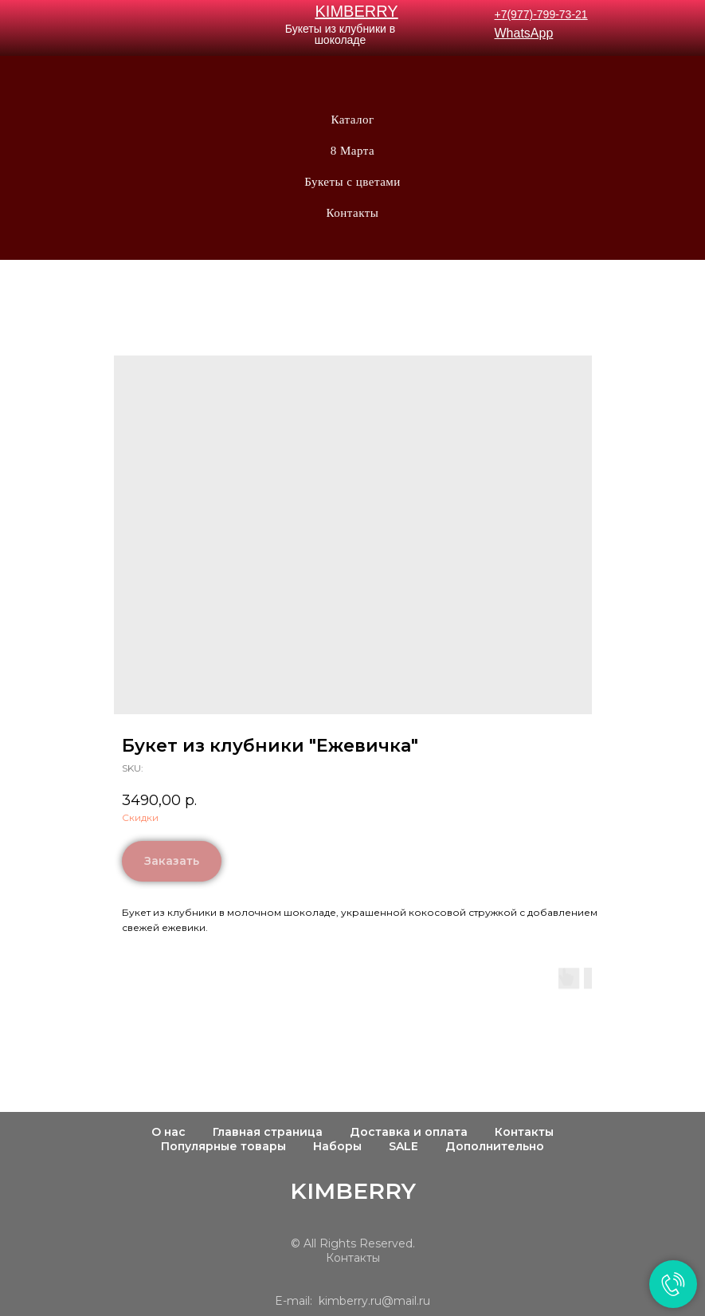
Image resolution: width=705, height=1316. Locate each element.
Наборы (337, 1146)
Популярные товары (223, 1146)
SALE (403, 1146)
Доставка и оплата (409, 1132)
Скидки (140, 817)
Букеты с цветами (352, 181)
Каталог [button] (352, 119)
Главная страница (268, 1132)
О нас (168, 1132)
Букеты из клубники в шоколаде (340, 34)
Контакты (353, 212)
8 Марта (352, 150)
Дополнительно (494, 1146)
